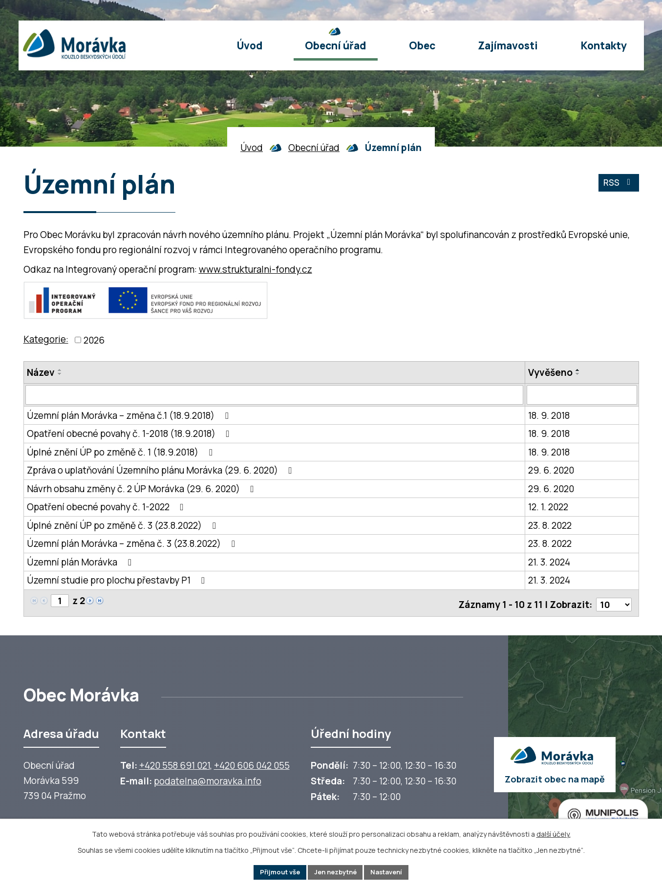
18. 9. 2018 (549, 415)
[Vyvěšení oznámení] (582, 395)
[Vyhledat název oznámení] (274, 395)
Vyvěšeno (550, 372)
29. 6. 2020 (551, 470)
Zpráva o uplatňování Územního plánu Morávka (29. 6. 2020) (161, 470)
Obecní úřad (314, 147)
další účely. (553, 832)
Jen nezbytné (335, 871)
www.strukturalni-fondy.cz (255, 269)
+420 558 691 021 (174, 763)
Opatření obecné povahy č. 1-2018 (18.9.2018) (130, 434)
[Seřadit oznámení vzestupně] (60, 370)
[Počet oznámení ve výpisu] (613, 602)
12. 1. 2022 (548, 507)
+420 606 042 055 (252, 763)
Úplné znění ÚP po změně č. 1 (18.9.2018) (121, 452)
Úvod (251, 147)
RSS (617, 186)
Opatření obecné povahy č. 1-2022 (107, 507)
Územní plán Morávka (81, 562)
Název (41, 372)
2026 (94, 340)
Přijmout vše (275, 871)
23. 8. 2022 (550, 525)
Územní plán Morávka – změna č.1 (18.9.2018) (130, 415)
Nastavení (391, 871)
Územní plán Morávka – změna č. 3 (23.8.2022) (133, 544)
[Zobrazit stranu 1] (60, 601)
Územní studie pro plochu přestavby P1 (118, 580)
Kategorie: (45, 339)
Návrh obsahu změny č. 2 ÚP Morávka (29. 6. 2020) (142, 488)
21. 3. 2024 (549, 562)
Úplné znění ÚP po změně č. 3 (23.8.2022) (123, 525)
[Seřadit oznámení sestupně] (60, 374)
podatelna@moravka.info (207, 779)
